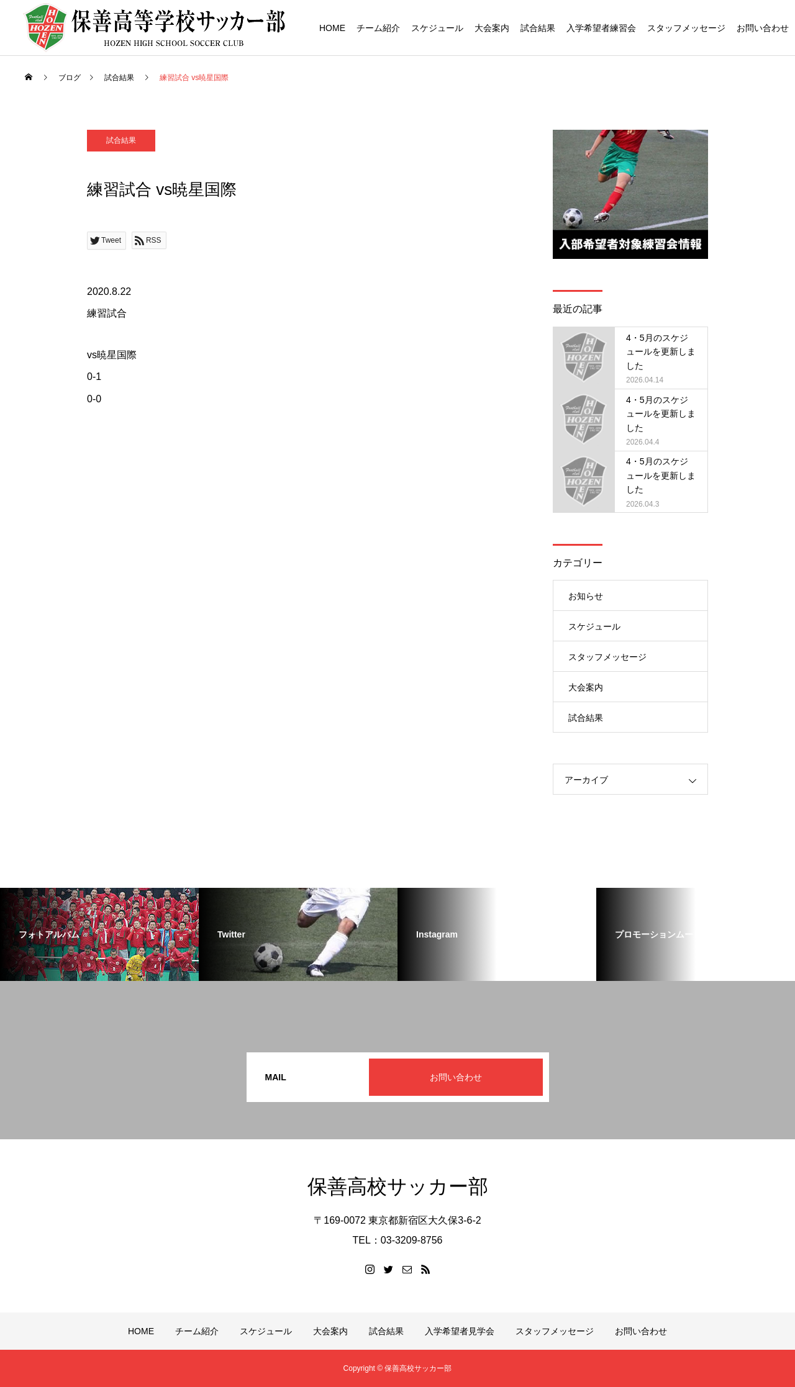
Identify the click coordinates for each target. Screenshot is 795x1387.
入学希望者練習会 (601, 28)
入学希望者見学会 (459, 1331)
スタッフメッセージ (686, 28)
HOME (332, 28)
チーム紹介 (378, 28)
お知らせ (585, 596)
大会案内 (492, 28)
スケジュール (437, 28)
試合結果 (537, 28)
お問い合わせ (763, 28)
